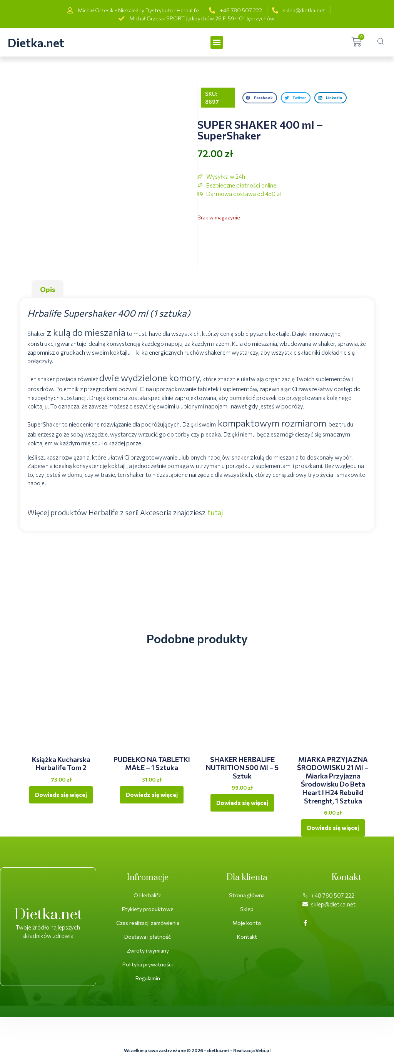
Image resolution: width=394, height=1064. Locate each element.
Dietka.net (36, 42)
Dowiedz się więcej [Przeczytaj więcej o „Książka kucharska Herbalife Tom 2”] (61, 794)
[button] (216, 42)
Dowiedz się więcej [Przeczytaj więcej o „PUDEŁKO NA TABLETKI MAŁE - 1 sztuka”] (152, 794)
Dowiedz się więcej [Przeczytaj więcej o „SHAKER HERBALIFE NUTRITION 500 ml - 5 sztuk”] (242, 802)
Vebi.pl (262, 1050)
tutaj (215, 512)
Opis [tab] (47, 289)
